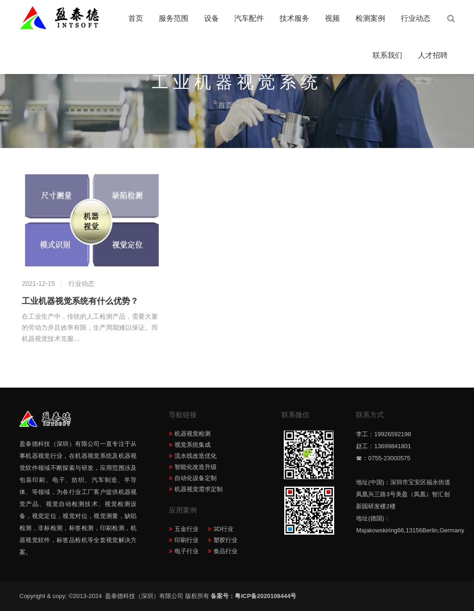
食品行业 (225, 551)
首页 (135, 18)
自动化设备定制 (196, 478)
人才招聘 (433, 55)
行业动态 (415, 18)
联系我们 (387, 55)
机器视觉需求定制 (199, 489)
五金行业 (187, 528)
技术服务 (294, 18)
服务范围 (173, 18)
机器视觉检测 (193, 433)
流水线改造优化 (196, 455)
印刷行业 (187, 540)
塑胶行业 (225, 540)
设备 (211, 18)
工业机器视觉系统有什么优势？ (80, 301)
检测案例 (370, 18)
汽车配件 (249, 18)
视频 (332, 18)
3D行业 (223, 528)
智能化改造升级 (196, 466)
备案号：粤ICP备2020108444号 (253, 595)
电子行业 (187, 551)
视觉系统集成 (193, 444)
